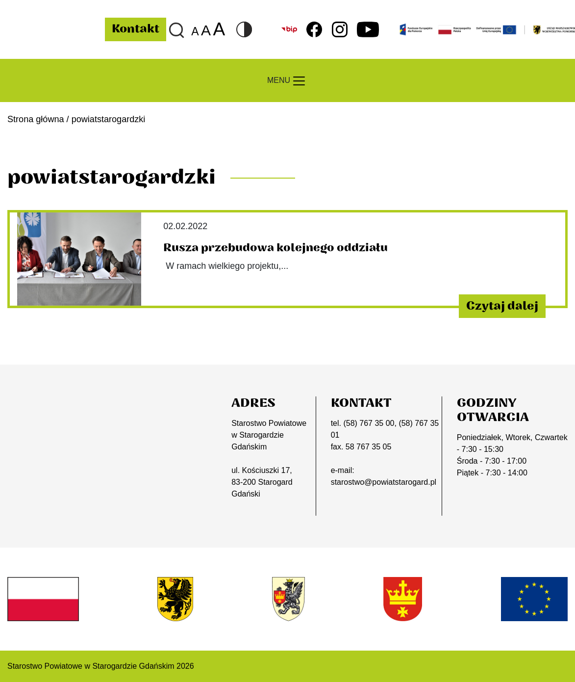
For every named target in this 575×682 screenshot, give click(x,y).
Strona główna (35, 119)
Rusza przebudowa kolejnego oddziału (275, 247)
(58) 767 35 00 (368, 423)
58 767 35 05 (368, 447)
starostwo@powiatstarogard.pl (383, 482)
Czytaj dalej (502, 306)
